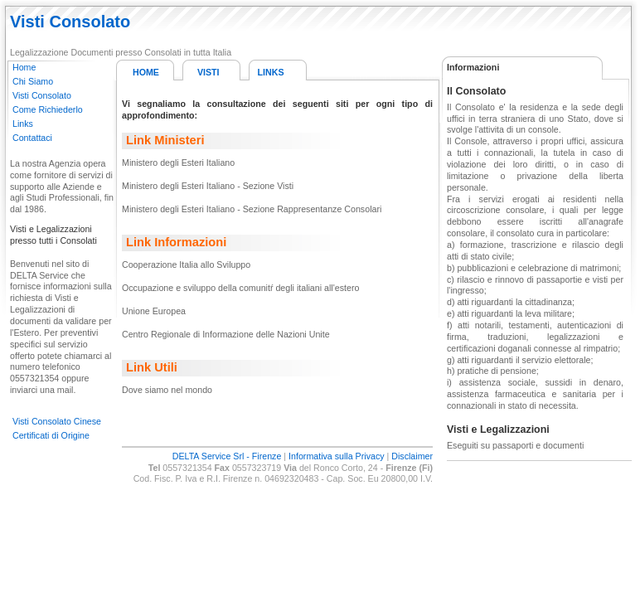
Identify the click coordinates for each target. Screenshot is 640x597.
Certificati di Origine (51, 435)
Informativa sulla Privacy (336, 456)
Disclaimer (412, 456)
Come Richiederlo (47, 109)
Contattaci (32, 138)
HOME (146, 72)
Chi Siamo (32, 81)
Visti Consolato (41, 95)
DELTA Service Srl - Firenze (227, 456)
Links (22, 124)
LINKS (271, 72)
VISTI (208, 72)
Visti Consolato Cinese (56, 421)
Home (24, 67)
